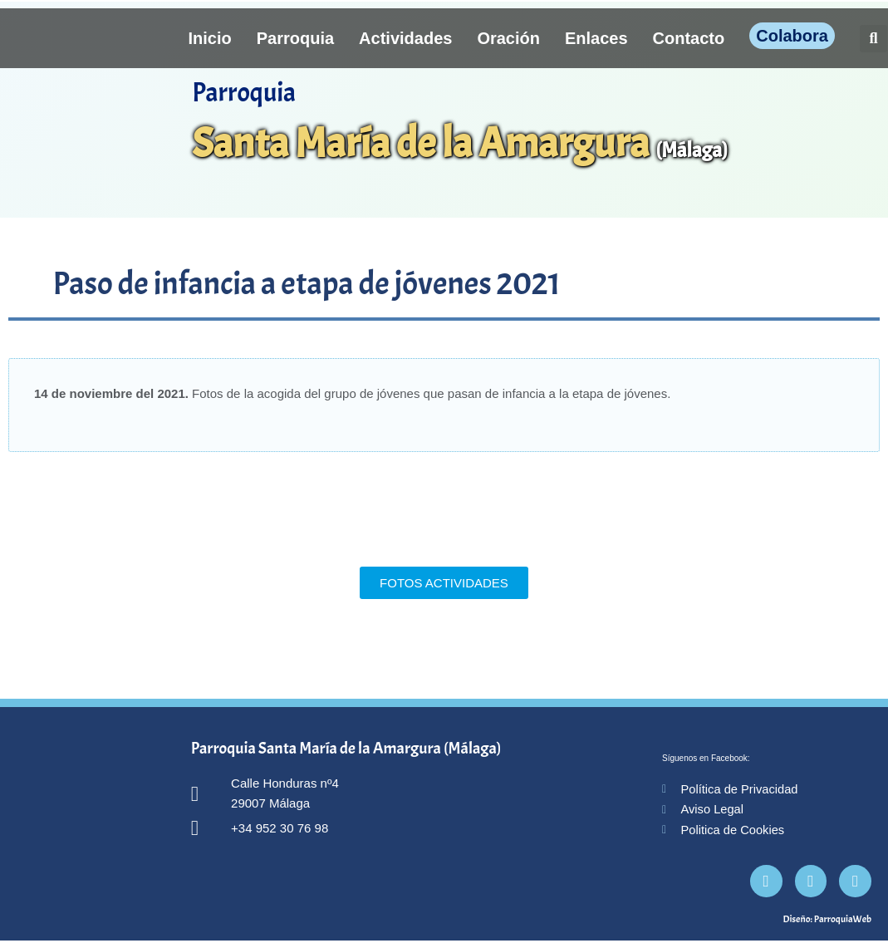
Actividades (405, 38)
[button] (873, 38)
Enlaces (596, 38)
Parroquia (295, 38)
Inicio (210, 38)
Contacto (689, 38)
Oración (508, 38)
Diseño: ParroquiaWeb (827, 921)
